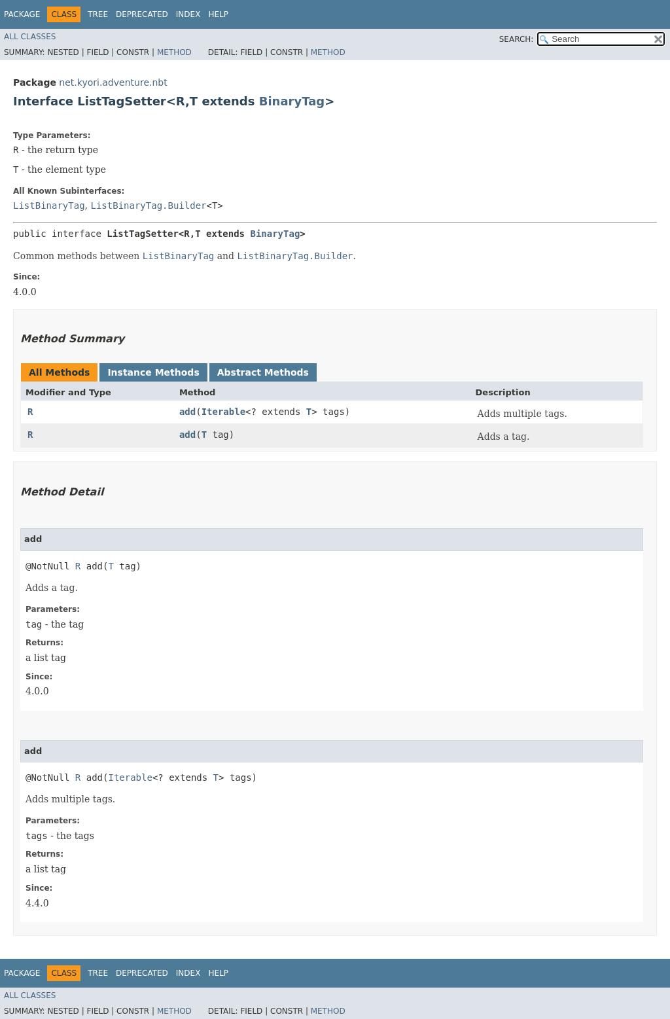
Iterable (223, 411)
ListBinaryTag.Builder (148, 205)
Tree (98, 14)
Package (22, 14)
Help (218, 14)
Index (188, 14)
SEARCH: (516, 39)
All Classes (30, 36)
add (187, 411)
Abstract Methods (263, 372)
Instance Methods (153, 372)
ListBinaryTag (49, 205)
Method (174, 52)
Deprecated (142, 14)
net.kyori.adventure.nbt (113, 82)
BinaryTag (292, 101)
